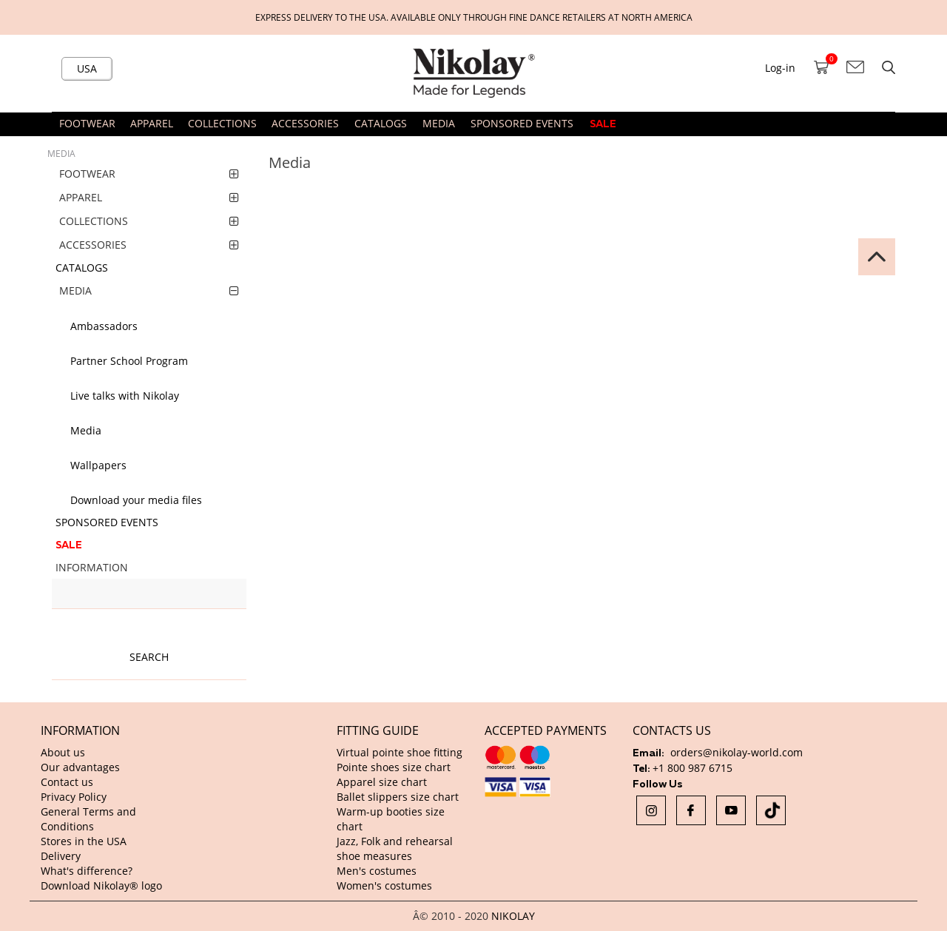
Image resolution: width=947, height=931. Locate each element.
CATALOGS (380, 123)
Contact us (67, 782)
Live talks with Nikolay (124, 396)
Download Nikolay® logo (101, 885)
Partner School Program (129, 361)
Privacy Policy (74, 797)
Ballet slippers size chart (398, 797)
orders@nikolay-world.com (736, 752)
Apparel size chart (382, 782)
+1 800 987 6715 (692, 768)
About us (63, 752)
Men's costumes (377, 871)
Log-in (780, 68)
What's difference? (86, 871)
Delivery (61, 856)
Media (85, 430)
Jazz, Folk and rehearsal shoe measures (395, 848)
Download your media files (136, 500)
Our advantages (80, 767)
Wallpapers (98, 465)
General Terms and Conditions (88, 818)
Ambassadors (104, 326)
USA (87, 68)
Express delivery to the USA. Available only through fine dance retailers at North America (473, 17)
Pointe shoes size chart (394, 767)
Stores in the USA (84, 841)
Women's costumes (384, 885)
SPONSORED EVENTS (522, 123)
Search (149, 657)
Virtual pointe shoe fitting (399, 752)
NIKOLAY (513, 916)
